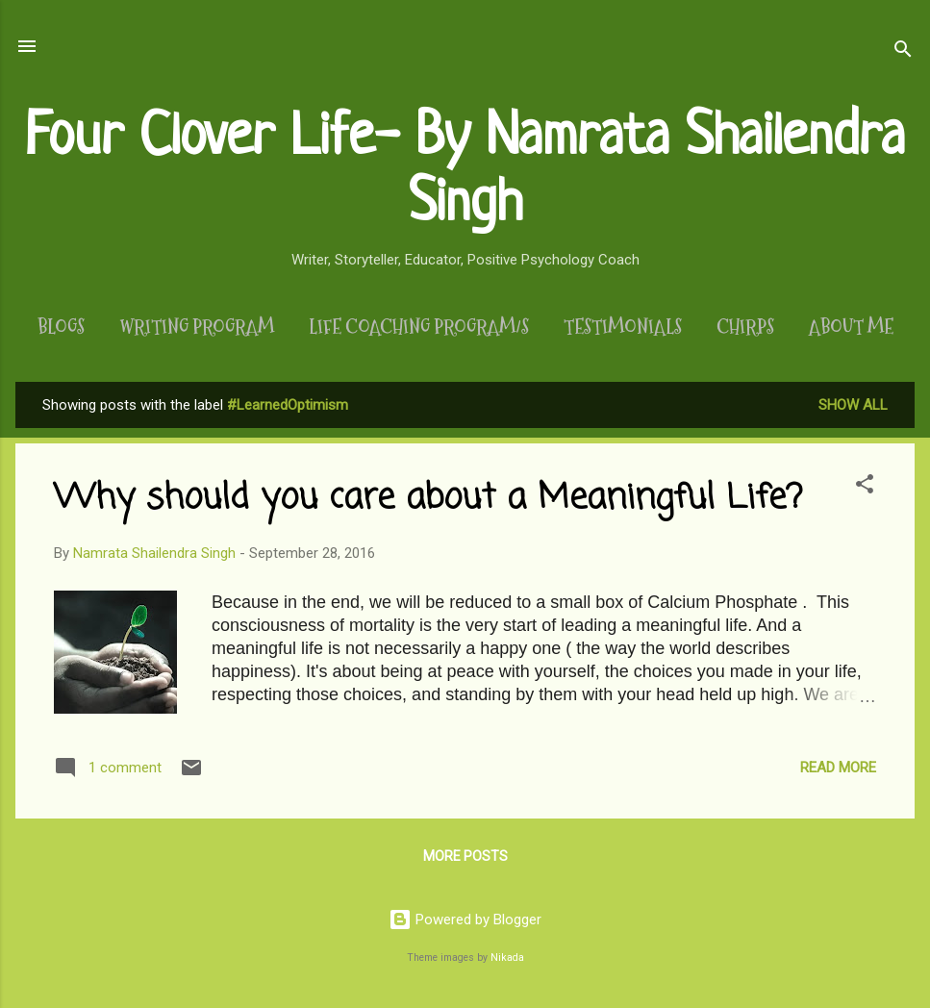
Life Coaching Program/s (419, 327)
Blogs (61, 327)
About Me (851, 327)
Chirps (745, 327)
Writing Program (196, 327)
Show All (853, 405)
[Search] (903, 52)
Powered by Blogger (465, 919)
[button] (864, 487)
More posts (465, 856)
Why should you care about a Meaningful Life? (428, 498)
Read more (838, 767)
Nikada (507, 957)
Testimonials (623, 327)
